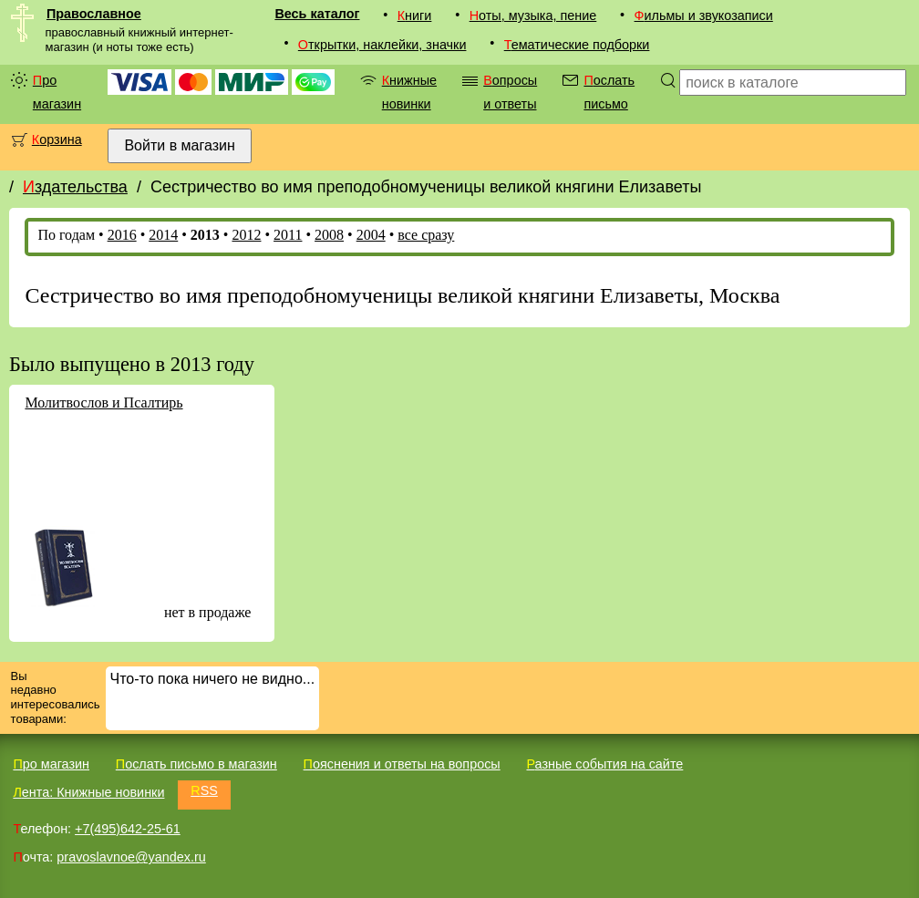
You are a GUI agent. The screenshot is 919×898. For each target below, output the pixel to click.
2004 (371, 235)
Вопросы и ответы (510, 92)
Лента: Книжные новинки (88, 792)
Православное (93, 13)
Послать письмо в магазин (196, 764)
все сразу (426, 235)
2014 (163, 235)
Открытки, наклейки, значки (382, 44)
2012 (246, 235)
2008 (329, 235)
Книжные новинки (409, 92)
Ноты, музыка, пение (533, 15)
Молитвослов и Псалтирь (103, 402)
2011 (288, 235)
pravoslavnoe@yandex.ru (131, 857)
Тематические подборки (577, 44)
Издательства (75, 187)
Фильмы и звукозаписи (704, 15)
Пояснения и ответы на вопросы (402, 764)
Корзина (57, 139)
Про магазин (57, 92)
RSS (204, 790)
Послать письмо (609, 92)
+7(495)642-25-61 (128, 828)
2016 (122, 235)
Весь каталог (316, 13)
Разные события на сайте (604, 764)
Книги (415, 15)
